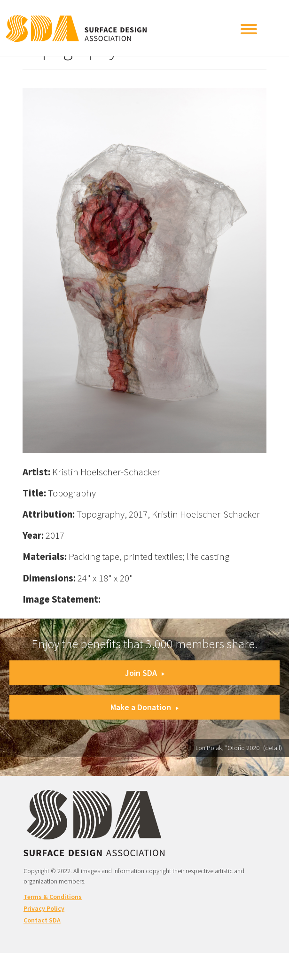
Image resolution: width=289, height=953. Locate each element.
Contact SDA (42, 920)
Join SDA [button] (144, 672)
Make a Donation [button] (144, 707)
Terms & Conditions (52, 896)
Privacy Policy (43, 908)
